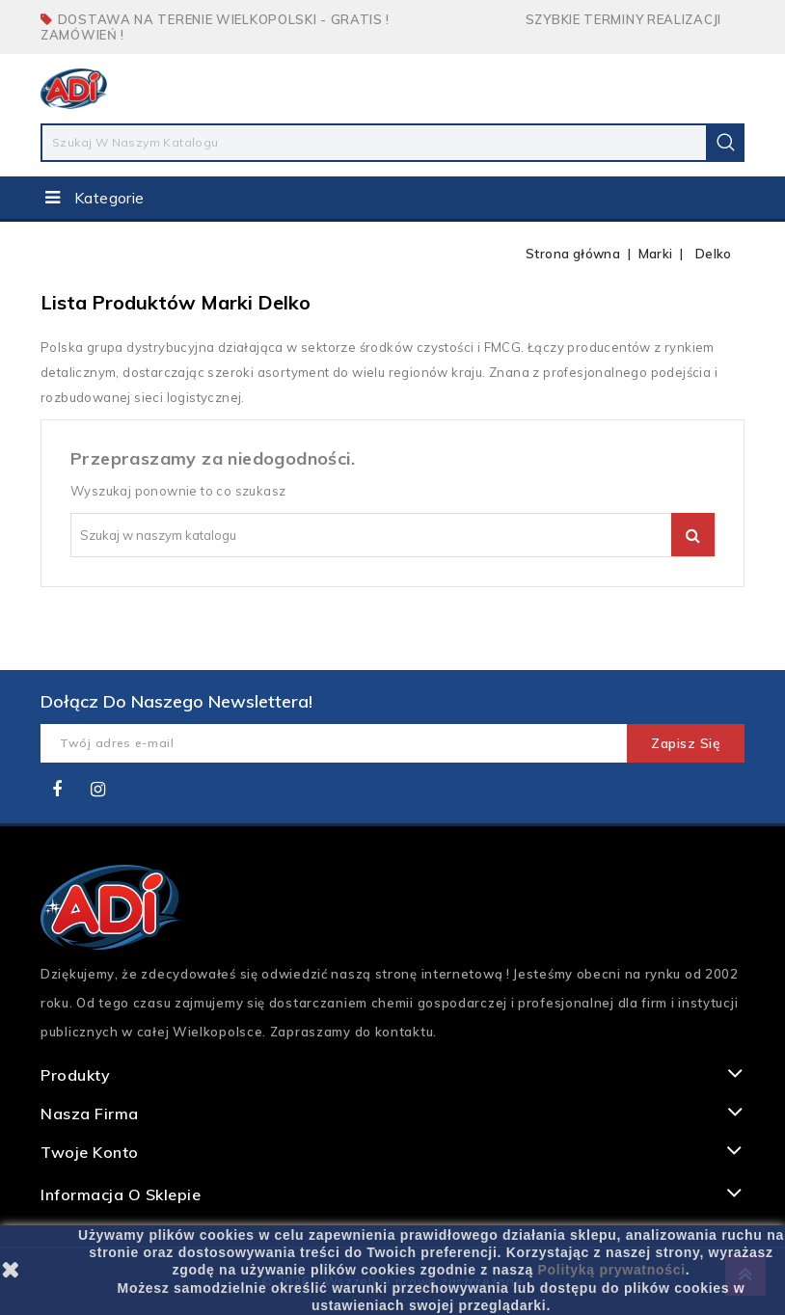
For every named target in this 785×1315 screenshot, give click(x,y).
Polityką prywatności (612, 1269)
